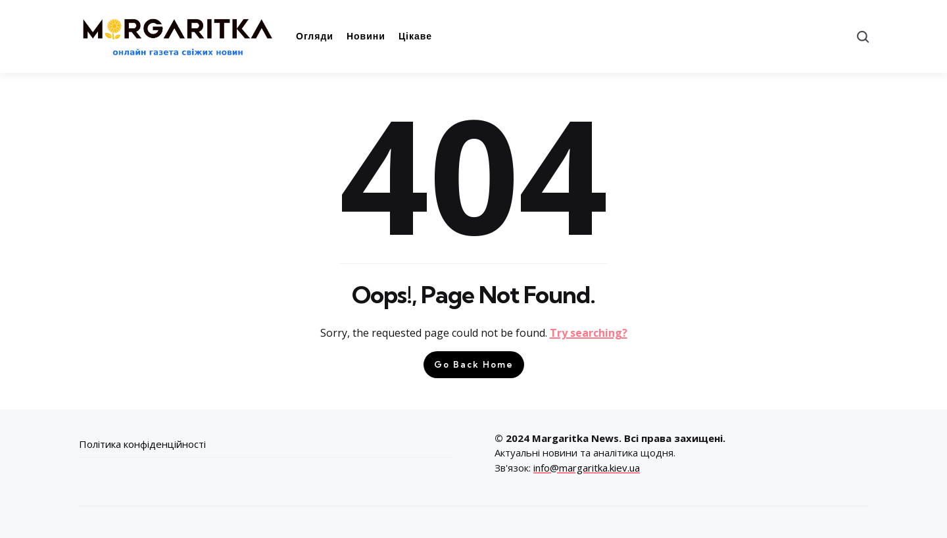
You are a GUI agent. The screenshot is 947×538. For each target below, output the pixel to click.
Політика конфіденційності (142, 444)
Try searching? (588, 333)
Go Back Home (474, 364)
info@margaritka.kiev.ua (586, 467)
